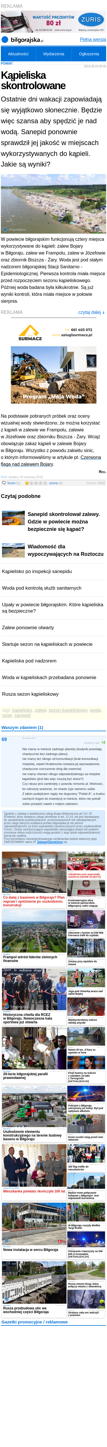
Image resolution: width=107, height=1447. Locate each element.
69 (4, 739)
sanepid (23, 715)
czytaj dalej (91, 312)
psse (7, 715)
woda (95, 710)
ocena (55, 483)
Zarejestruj (55, 842)
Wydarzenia (53, 54)
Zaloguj (42, 842)
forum (13, 483)
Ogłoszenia (89, 54)
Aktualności (18, 54)
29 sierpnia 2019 (28, 738)
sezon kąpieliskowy (68, 710)
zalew (40, 710)
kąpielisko (22, 710)
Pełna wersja (93, 39)
